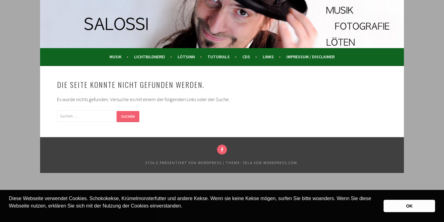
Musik (115, 57)
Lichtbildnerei (149, 57)
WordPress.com (280, 162)
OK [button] (409, 206)
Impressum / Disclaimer (310, 57)
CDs (246, 57)
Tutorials (219, 57)
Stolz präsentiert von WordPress (183, 162)
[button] (10, 214)
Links (268, 57)
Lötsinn (186, 57)
